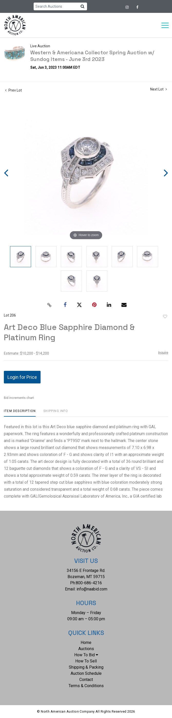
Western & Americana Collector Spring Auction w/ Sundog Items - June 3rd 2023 (92, 55)
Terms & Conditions (86, 685)
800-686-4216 (89, 582)
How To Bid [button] (86, 654)
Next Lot (158, 89)
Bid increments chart (19, 398)
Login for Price (22, 377)
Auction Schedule (86, 673)
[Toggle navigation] (165, 25)
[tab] (20, 413)
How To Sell (86, 661)
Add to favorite (165, 316)
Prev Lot (13, 90)
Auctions (86, 648)
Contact (86, 679)
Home (86, 642)
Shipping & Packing (86, 667)
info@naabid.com (92, 589)
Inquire (163, 352)
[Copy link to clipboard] (49, 305)
